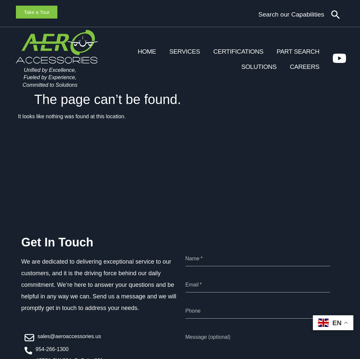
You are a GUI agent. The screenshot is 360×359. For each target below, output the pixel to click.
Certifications (238, 51)
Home (147, 51)
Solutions (258, 66)
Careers (304, 66)
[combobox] (276, 15)
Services (184, 51)
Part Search (298, 51)
